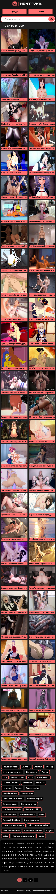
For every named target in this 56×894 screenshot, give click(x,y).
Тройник (40, 783)
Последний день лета (23, 836)
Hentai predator (10, 793)
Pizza (30, 777)
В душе (49, 831)
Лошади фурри (10, 767)
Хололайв (27, 783)
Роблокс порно (34, 799)
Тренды (14, 12)
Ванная (18, 788)
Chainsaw (38, 767)
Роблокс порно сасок (13, 799)
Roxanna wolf (43, 777)
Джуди (45, 772)
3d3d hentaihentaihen (38, 825)
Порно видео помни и (13, 825)
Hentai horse (27, 793)
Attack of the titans (11, 820)
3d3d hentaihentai (11, 831)
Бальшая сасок (10, 804)
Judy (5, 777)
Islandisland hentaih (33, 831)
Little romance (9, 815)
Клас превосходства (12, 772)
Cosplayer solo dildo (12, 809)
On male (26, 767)
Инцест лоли (17, 777)
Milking (49, 767)
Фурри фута (31, 772)
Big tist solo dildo (32, 809)
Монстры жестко (10, 783)
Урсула (41, 836)
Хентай (5, 891)
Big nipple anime (28, 804)
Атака (41, 815)
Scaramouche (32, 788)
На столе (7, 788)
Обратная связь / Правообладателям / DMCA (35, 891)
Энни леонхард (31, 820)
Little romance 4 (27, 815)
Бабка (5, 836)
